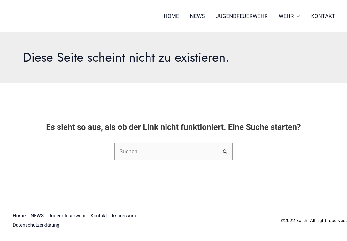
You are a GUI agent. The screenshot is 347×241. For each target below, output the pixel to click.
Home (171, 16)
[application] (297, 16)
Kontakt (323, 16)
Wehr (289, 16)
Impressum (124, 216)
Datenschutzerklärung (36, 225)
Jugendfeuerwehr (242, 16)
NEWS (197, 16)
